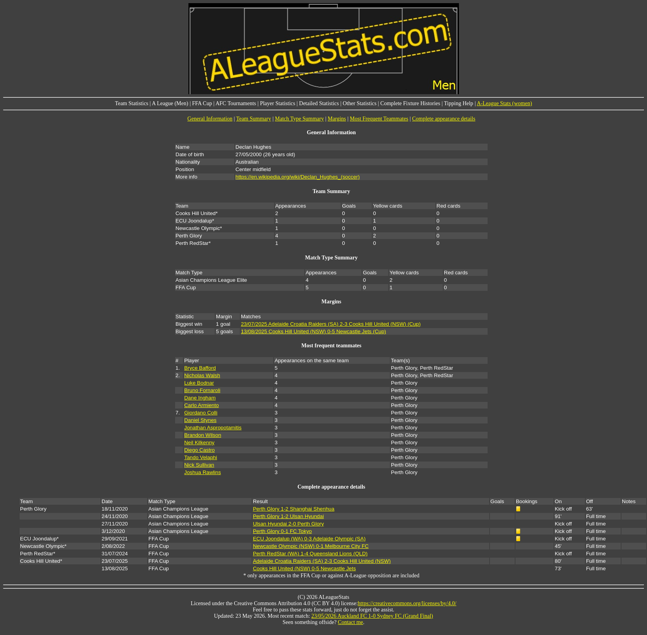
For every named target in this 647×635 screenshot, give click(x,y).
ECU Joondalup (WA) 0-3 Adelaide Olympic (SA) (309, 539)
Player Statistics (277, 103)
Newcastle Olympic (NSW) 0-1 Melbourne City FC (311, 546)
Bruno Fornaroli (202, 390)
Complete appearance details (443, 119)
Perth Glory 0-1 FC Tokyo (282, 531)
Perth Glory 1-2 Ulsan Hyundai (288, 516)
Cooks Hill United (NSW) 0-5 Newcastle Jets (304, 568)
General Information (209, 119)
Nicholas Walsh (202, 375)
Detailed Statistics (319, 103)
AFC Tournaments (236, 103)
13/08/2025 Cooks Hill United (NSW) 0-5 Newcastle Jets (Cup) (313, 331)
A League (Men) (170, 103)
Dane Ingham (200, 398)
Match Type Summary (299, 119)
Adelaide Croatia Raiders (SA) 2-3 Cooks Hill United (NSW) (322, 561)
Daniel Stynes (200, 420)
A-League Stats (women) (504, 103)
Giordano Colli (200, 413)
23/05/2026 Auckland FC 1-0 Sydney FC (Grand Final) (372, 616)
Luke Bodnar (199, 383)
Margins (337, 119)
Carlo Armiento (201, 405)
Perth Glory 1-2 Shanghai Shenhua (293, 509)
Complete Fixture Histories (410, 103)
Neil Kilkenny (199, 442)
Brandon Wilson (202, 435)
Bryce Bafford (200, 368)
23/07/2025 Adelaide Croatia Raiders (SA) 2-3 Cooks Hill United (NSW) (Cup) (331, 324)
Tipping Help (458, 103)
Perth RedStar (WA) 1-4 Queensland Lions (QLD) (310, 554)
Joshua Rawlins (202, 472)
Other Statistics (360, 103)
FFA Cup (202, 103)
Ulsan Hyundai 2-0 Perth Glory (288, 524)
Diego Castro (199, 450)
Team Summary (253, 119)
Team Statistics (131, 103)
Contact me (350, 622)
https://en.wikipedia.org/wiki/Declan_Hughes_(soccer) (298, 177)
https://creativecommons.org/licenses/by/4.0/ (407, 603)
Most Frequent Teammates (379, 119)
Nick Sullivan (199, 465)
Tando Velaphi (200, 457)
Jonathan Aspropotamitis (212, 428)
